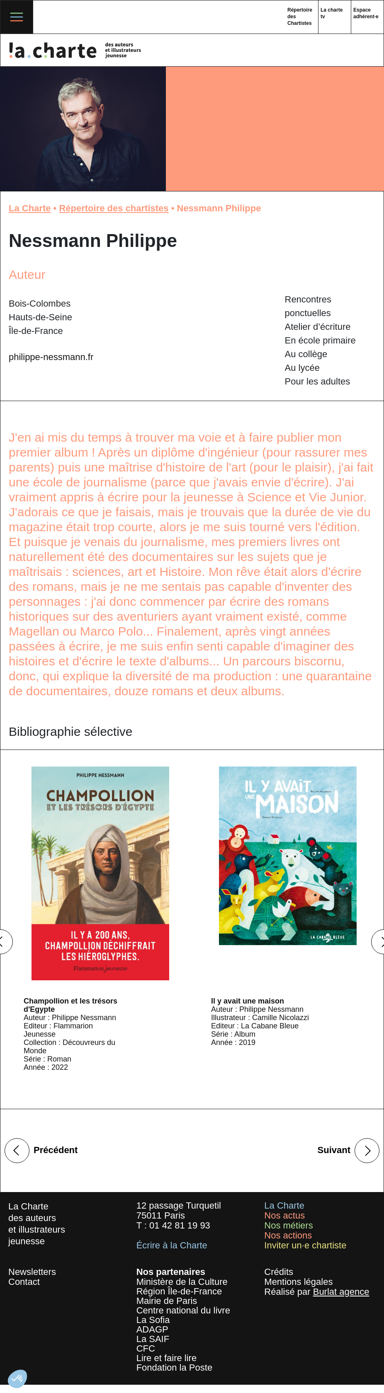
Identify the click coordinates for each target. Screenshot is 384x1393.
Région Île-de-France (179, 1291)
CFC (145, 1348)
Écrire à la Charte (171, 1245)
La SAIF (152, 1339)
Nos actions (288, 1235)
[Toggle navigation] (16, 17)
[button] (17, 1379)
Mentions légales (298, 1282)
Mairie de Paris (166, 1301)
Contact (24, 1282)
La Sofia (153, 1320)
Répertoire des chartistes (113, 208)
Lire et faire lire (166, 1358)
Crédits (278, 1272)
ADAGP (152, 1329)
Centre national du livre (183, 1310)
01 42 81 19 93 (179, 1225)
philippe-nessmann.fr (51, 357)
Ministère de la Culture (182, 1282)
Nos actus (284, 1215)
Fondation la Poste (174, 1367)
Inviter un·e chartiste (305, 1245)
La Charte (30, 208)
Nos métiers (288, 1225)
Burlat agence (341, 1292)
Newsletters (32, 1272)
